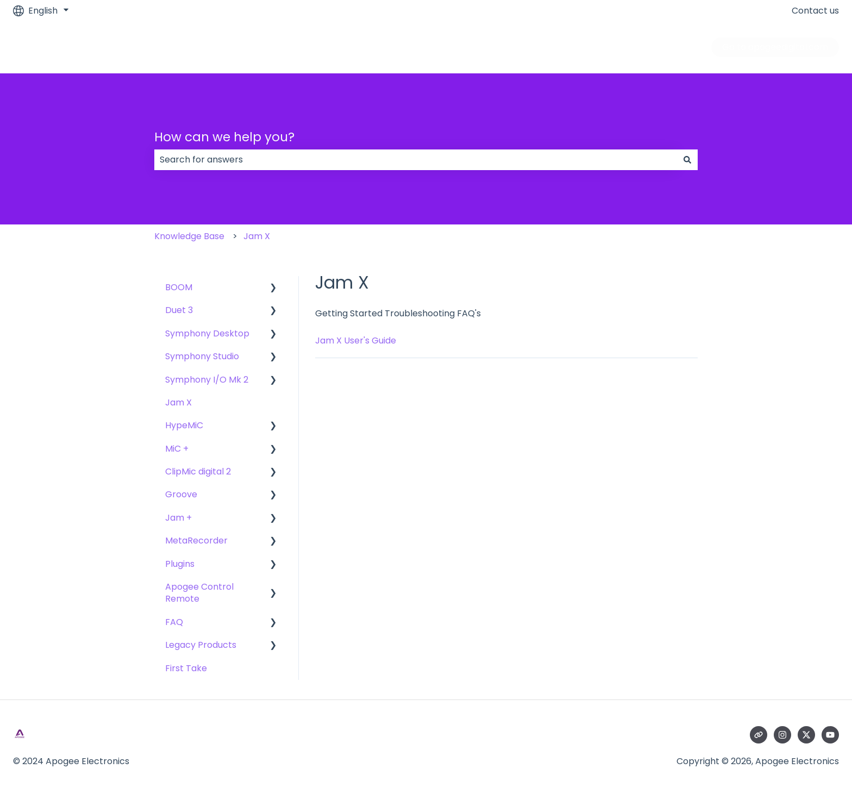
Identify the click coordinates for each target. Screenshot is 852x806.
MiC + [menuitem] (177, 448)
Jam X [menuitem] (178, 402)
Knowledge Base (189, 236)
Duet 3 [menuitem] (179, 310)
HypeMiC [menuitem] (184, 425)
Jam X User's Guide (355, 340)
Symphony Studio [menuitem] (202, 356)
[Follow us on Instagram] (782, 734)
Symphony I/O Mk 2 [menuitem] (206, 379)
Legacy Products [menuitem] (200, 645)
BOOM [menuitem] (178, 287)
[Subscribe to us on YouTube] (830, 734)
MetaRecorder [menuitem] (196, 540)
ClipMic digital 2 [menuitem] (198, 471)
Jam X (256, 236)
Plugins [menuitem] (180, 564)
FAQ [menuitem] (174, 622)
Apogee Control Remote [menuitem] (199, 592)
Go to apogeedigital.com (775, 47)
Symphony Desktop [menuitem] (207, 333)
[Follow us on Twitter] (806, 734)
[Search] (687, 159)
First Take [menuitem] (186, 668)
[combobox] (415, 159)
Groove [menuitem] (181, 494)
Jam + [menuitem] (178, 517)
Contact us (815, 11)
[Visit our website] (758, 734)
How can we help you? (224, 137)
